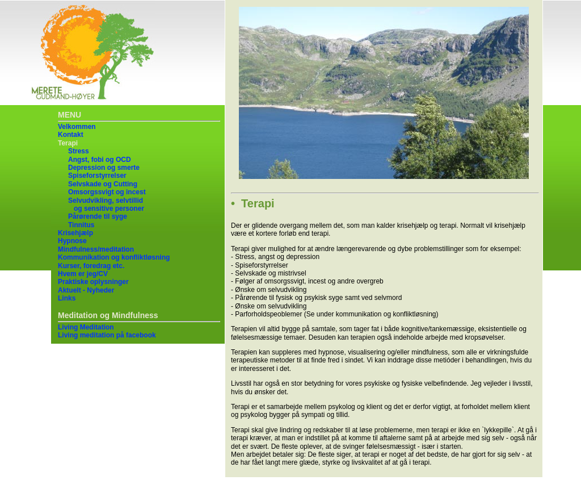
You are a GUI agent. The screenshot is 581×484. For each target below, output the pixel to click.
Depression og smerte (104, 168)
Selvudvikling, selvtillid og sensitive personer (106, 204)
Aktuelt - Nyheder (86, 290)
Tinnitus (81, 225)
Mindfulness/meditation (96, 249)
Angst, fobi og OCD (99, 160)
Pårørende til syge (97, 216)
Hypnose (72, 241)
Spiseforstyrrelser (97, 176)
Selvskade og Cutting (102, 184)
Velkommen (77, 127)
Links (66, 298)
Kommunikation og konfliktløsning (114, 257)
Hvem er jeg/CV (83, 274)
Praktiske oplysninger (93, 282)
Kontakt (70, 135)
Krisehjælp (75, 233)
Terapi (68, 143)
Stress (78, 151)
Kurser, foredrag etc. (91, 266)
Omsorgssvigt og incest (107, 192)
